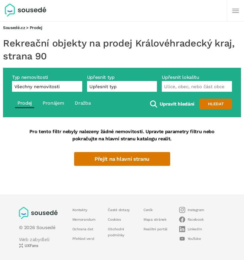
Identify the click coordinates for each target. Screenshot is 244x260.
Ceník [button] (148, 210)
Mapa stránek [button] (155, 219)
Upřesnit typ (101, 77)
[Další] (235, 10)
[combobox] (197, 86)
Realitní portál (155, 229)
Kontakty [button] (79, 210)
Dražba (83, 103)
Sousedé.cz (14, 27)
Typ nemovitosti (30, 77)
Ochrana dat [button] (82, 229)
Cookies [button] (114, 219)
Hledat (216, 104)
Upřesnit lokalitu (180, 77)
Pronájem (53, 103)
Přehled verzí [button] (83, 239)
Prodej (24, 103)
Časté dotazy (119, 210)
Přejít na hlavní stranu (122, 159)
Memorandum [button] (83, 219)
